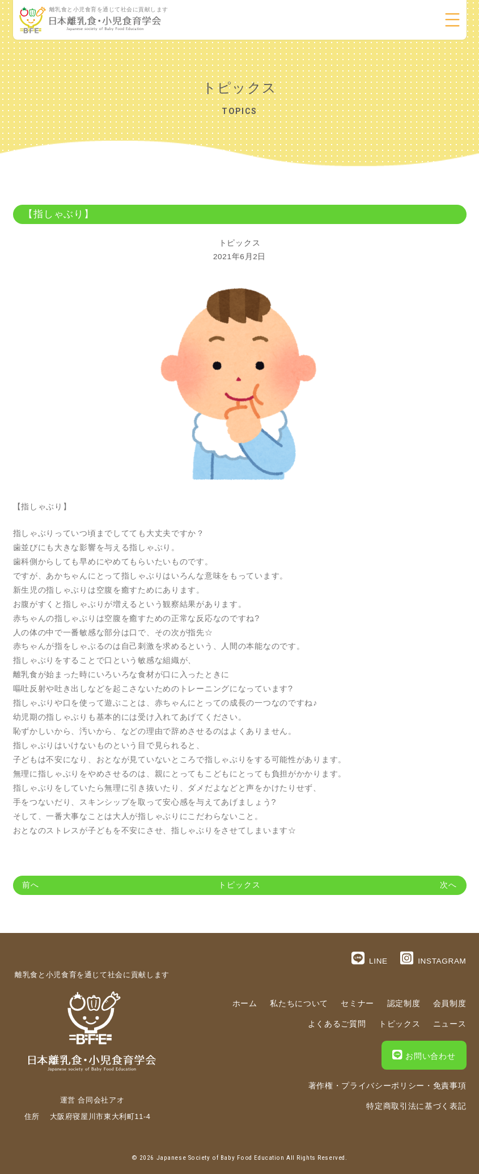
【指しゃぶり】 (58, 214)
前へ (30, 885)
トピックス (239, 243)
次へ (448, 885)
